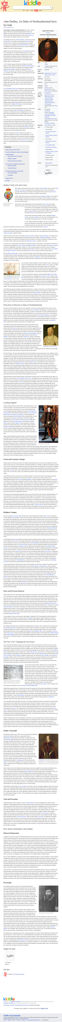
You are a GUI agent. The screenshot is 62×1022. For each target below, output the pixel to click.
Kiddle (5, 1020)
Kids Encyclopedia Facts (8, 27)
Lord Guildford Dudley (50, 144)
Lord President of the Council (51, 118)
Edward (48, 237)
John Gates (43, 683)
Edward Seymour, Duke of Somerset (50, 346)
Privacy (18, 1020)
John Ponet (16, 541)
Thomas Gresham (39, 504)
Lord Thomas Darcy (24, 419)
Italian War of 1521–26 (49, 94)
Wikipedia (8, 1018)
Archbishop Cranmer (20, 363)
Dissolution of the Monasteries (40, 566)
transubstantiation (35, 542)
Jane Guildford (48, 125)
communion (40, 816)
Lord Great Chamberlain (50, 113)
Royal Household (18, 416)
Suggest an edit (44, 1008)
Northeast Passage (54, 632)
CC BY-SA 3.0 (17, 1017)
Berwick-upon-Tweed (14, 613)
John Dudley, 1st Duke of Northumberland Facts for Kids (17, 1005)
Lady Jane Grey (33, 651)
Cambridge (19, 760)
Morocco (55, 631)
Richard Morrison (22, 939)
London (46, 64)
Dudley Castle (47, 90)
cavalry (12, 469)
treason (17, 132)
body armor (32, 212)
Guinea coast (10, 632)
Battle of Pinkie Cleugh (50, 102)
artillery (5, 761)
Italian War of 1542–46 (49, 96)
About (14, 1020)
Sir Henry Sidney (17, 421)
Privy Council (32, 250)
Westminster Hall (30, 802)
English (46, 85)
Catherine (42, 653)
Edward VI (29, 33)
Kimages (31, 10)
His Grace (48, 32)
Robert (10, 736)
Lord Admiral (47, 110)
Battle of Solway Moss (13, 253)
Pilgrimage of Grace (31, 241)
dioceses (24, 581)
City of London (22, 786)
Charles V (14, 708)
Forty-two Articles (24, 544)
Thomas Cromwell (8, 233)
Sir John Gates (14, 419)
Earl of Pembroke (8, 655)
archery (26, 217)
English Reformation (17, 104)
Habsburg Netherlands (52, 527)
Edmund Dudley (49, 163)
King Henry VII (8, 41)
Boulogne (52, 112)
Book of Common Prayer (16, 516)
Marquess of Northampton (30, 333)
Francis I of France (29, 235)
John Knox (47, 551)
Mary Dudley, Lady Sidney (51, 147)
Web (24, 10)
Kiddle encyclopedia (15, 1001)
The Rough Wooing (49, 101)
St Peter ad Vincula (21, 816)
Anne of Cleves (21, 245)
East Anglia (25, 126)
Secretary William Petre (32, 685)
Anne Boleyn (45, 235)
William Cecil (18, 423)
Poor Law (20, 479)
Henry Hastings (45, 655)
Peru (31, 631)
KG (48, 36)
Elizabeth (21, 110)
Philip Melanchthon (21, 560)
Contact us (24, 1020)
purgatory (21, 546)
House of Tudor (25, 139)
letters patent (21, 695)
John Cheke (22, 685)
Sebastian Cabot (38, 631)
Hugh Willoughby (10, 634)
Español (40, 10)
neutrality (30, 618)
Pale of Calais (46, 204)
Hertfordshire (7, 737)
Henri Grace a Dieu (8, 278)
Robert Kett (26, 336)
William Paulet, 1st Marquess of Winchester (14, 414)
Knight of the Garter (11, 250)
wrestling (53, 215)
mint (47, 496)
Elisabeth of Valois (50, 603)
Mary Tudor (54, 105)
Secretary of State (8, 426)
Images (27, 10)
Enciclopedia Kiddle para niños (34, 1020)
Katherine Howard (31, 245)
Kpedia (36, 10)
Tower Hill (47, 67)
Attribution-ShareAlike (9, 1003)
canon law (17, 551)
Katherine (18, 655)
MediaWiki (26, 1018)
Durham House (48, 89)
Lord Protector (36, 309)
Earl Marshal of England (50, 123)
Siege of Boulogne (49, 97)
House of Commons (53, 245)
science (46, 226)
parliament (29, 479)
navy (48, 264)
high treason (23, 191)
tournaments (36, 217)
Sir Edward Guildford (23, 44)
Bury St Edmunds (29, 771)
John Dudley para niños (18, 974)
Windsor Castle (32, 361)
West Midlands (48, 92)
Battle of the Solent (49, 99)
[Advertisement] (31, 15)
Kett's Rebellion (48, 104)
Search (50, 7)
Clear (48, 7)
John (21, 381)
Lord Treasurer (32, 412)
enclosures (15, 328)
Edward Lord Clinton (11, 627)
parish (55, 479)
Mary (16, 110)
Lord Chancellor (45, 813)
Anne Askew (37, 292)
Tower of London (51, 74)
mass (13, 517)
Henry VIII (27, 41)
